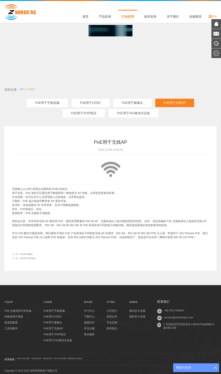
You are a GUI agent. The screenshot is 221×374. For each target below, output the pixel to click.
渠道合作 (111, 314)
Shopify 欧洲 (47, 357)
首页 (85, 16)
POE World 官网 (85, 357)
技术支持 (150, 16)
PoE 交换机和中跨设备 (18, 308)
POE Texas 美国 (27, 357)
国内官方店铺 (138, 308)
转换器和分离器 (13, 314)
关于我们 (173, 16)
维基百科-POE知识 (109, 357)
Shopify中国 (65, 357)
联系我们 (111, 325)
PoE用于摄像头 (132, 101)
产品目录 (105, 16)
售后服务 (88, 331)
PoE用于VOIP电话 (83, 111)
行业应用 (128, 16)
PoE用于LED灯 (90, 101)
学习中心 (88, 308)
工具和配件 (11, 325)
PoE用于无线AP (175, 101)
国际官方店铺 (138, 314)
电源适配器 (11, 320)
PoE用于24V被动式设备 (133, 111)
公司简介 (111, 308)
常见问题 (88, 325)
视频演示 (88, 320)
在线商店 (195, 16)
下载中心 (88, 314)
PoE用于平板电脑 (47, 101)
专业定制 (111, 320)
